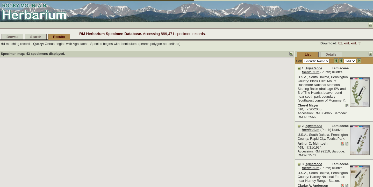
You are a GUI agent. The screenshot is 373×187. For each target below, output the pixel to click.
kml (353, 43)
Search (35, 37)
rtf (359, 43)
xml (346, 43)
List (269, 54)
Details (292, 54)
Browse (12, 37)
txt (340, 43)
